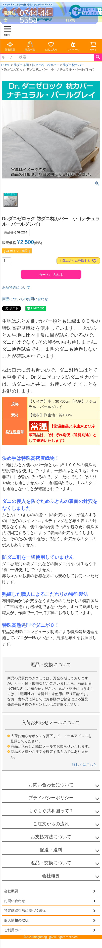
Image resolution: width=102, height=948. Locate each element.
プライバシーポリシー (51, 797)
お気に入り (51, 46)
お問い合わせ (14, 901)
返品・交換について (51, 862)
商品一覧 (30, 46)
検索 (98, 57)
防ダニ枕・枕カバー (45, 65)
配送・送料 (51, 849)
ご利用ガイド (14, 930)
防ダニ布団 (21, 65)
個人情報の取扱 (16, 920)
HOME (5, 65)
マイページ (73, 46)
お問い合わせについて (51, 784)
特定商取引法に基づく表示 (25, 911)
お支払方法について (51, 836)
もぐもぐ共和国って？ (51, 810)
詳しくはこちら (84, 765)
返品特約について (16, 287)
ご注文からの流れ (51, 823)
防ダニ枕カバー (73, 65)
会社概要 (51, 875)
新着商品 (10, 46)
